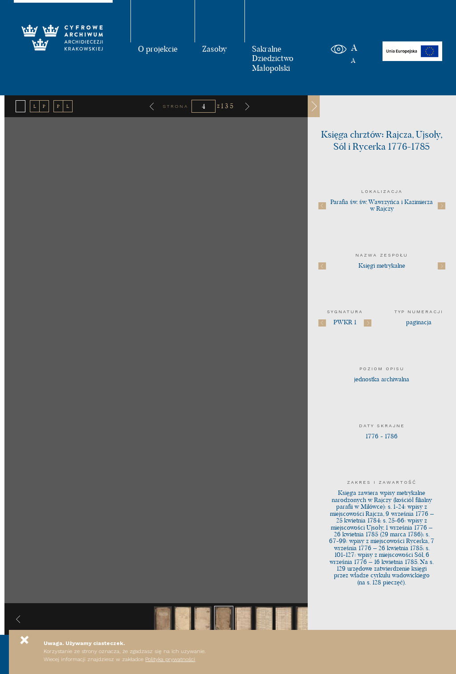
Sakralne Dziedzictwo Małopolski (272, 58)
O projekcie (158, 48)
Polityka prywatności (170, 659)
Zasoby (214, 48)
